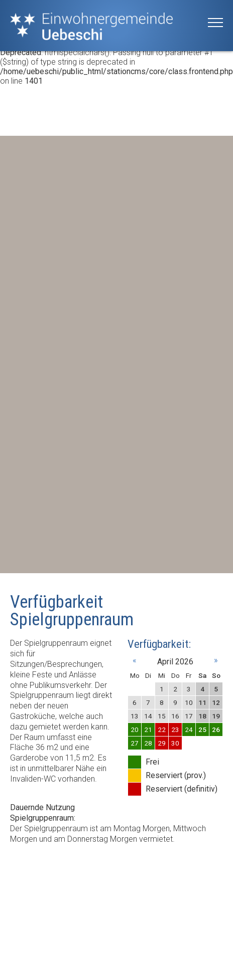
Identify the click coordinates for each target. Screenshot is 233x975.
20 (135, 729)
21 (148, 729)
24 (189, 729)
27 (135, 743)
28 (148, 743)
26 (216, 729)
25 (202, 729)
